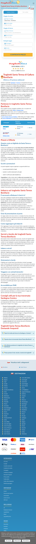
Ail (4, 507)
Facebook (6, 526)
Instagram (6, 528)
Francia (5, 403)
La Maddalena (25, 389)
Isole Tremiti (25, 385)
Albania (5, 377)
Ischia (5, 419)
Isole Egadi (24, 379)
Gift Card (5, 499)
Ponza (23, 413)
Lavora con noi (7, 497)
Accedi (5, 491)
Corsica (6, 387)
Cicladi (5, 383)
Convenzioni (6, 495)
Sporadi (23, 423)
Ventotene (24, 433)
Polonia (23, 411)
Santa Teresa (24, 367)
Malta (23, 397)
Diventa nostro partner (8, 493)
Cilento (6, 385)
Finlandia (6, 401)
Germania (6, 405)
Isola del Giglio (7, 423)
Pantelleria (24, 409)
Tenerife (24, 427)
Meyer (5, 514)
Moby (14, 110)
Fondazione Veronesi (8, 509)
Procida (23, 415)
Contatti (5, 463)
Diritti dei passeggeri (8, 483)
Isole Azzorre (7, 429)
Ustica (23, 431)
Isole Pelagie (25, 383)
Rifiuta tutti (17, 540)
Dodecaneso (7, 397)
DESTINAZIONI (20, 373)
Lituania (23, 395)
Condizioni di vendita (8, 468)
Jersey (23, 387)
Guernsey (6, 413)
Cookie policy (6, 479)
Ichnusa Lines (20, 110)
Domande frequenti (8, 474)
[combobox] (18, 20)
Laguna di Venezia (26, 391)
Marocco (24, 399)
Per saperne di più (21, 537)
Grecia (5, 411)
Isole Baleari (7, 431)
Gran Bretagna (7, 407)
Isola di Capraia (7, 425)
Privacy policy (6, 476)
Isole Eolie (24, 381)
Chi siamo (6, 461)
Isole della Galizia (26, 377)
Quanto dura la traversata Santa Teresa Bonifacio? (17, 339)
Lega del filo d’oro (7, 516)
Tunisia (23, 429)
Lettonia (24, 393)
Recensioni (6, 524)
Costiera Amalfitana (8, 389)
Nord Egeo (24, 403)
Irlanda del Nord (8, 417)
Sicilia (23, 419)
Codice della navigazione (9, 481)
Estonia (6, 399)
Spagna (23, 421)
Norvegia (24, 405)
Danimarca (6, 395)
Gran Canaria (7, 409)
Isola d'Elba (6, 421)
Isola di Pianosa (7, 427)
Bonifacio (5, 367)
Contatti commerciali (8, 465)
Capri (5, 381)
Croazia (6, 393)
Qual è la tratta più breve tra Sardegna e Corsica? (16, 333)
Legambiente (6, 512)
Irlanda (5, 415)
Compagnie (6, 470)
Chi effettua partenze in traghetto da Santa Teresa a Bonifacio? (17, 346)
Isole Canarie (7, 433)
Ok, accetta (8, 540)
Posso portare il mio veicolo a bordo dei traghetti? (17, 353)
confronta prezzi (18, 54)
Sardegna (24, 417)
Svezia (23, 425)
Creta (5, 391)
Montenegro (25, 401)
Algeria (5, 379)
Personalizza (26, 540)
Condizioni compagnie (8, 472)
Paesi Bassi (24, 407)
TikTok (5, 530)
